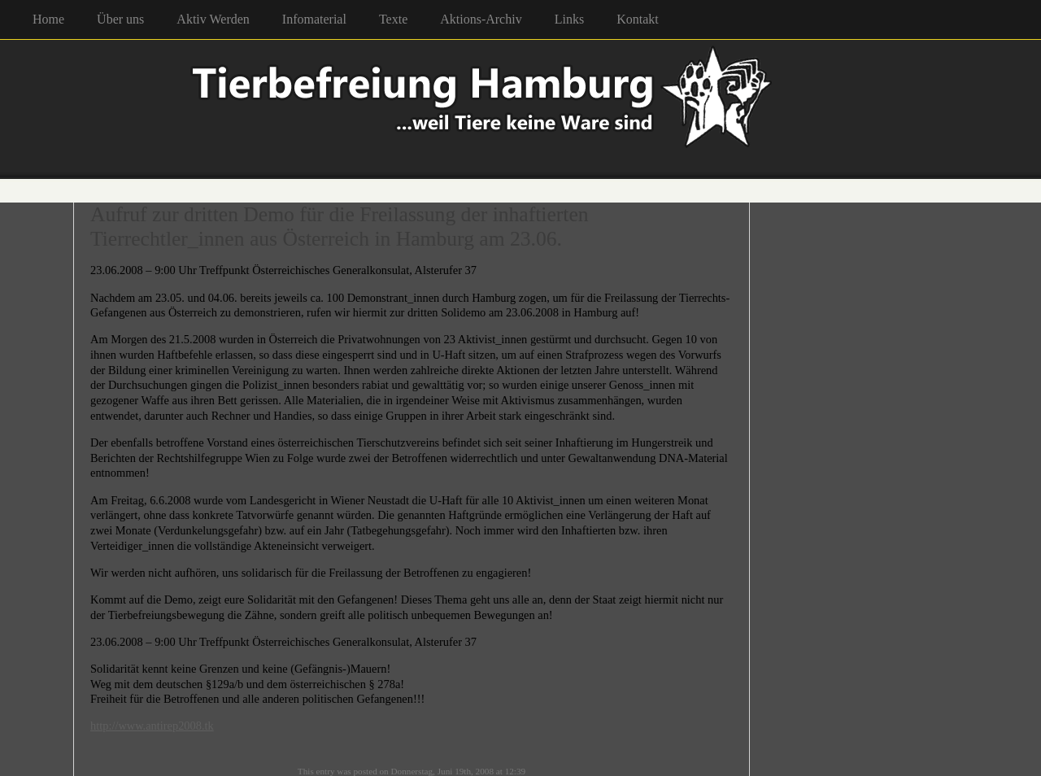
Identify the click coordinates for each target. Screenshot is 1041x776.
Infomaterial (314, 19)
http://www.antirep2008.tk (152, 725)
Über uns (120, 19)
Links (569, 19)
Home (48, 19)
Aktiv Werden (213, 19)
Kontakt (637, 19)
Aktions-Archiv (480, 19)
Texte (393, 19)
